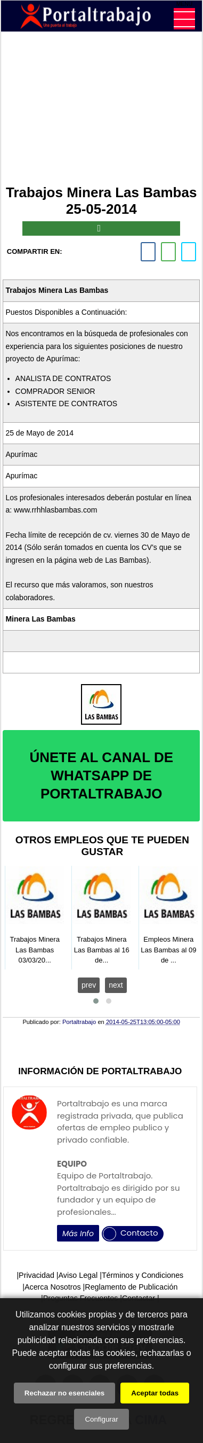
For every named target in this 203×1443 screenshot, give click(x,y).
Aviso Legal (78, 1275)
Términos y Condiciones (142, 1275)
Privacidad (36, 1275)
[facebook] (148, 251)
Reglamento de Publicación (131, 1287)
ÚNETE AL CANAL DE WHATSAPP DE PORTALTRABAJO (101, 775)
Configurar (101, 1419)
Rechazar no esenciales (64, 1393)
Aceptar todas (154, 1393)
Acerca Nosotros (53, 1287)
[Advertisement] (101, 110)
